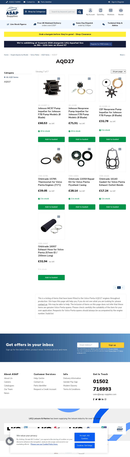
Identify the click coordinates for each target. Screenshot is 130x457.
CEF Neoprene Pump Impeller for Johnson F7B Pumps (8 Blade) (110, 112)
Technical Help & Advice (115, 24)
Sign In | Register (116, 2)
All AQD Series (11, 77)
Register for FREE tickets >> (101, 44)
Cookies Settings (84, 445)
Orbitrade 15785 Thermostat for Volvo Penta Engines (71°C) (50, 182)
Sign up (112, 345)
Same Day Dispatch (84, 24)
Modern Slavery (70, 385)
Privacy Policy (112, 351)
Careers (7, 382)
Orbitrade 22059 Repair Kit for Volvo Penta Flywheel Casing (81, 182)
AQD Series (45, 55)
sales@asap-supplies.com (104, 394)
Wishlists (110, 12)
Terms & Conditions (71, 389)
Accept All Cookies (85, 437)
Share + (122, 55)
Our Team (8, 389)
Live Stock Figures (18, 24)
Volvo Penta (34, 55)
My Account (90, 12)
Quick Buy (100, 12)
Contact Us (38, 382)
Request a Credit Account (45, 389)
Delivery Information (72, 378)
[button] (10, 441)
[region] (59, 440)
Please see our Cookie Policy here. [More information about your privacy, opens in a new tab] (44, 444)
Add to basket (51, 139)
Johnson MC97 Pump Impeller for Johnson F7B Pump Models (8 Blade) (49, 113)
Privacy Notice (113, 349)
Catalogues (9, 385)
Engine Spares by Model (19, 55)
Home (6, 55)
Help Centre (39, 378)
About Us (8, 378)
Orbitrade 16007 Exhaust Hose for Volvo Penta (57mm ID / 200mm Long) (51, 251)
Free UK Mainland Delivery (49, 24)
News (6, 393)
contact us (42, 304)
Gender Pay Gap (70, 382)
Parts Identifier (40, 385)
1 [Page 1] (118, 287)
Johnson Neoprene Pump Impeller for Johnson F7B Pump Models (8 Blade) (79, 113)
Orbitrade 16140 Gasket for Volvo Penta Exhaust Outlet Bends (112, 182)
